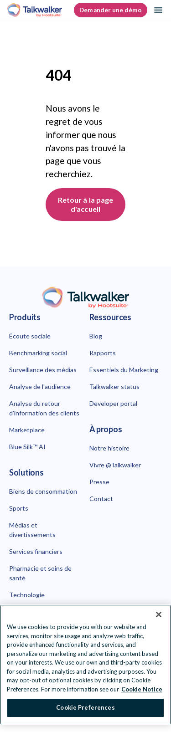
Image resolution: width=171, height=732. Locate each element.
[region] (85, 664)
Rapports (102, 353)
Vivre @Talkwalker (115, 465)
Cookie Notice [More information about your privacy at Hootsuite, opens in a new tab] (141, 689)
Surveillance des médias (43, 370)
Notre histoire (109, 448)
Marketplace (27, 430)
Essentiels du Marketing (123, 370)
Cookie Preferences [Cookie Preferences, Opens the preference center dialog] (85, 707)
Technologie (27, 595)
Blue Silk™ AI (27, 446)
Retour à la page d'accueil (86, 204)
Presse (99, 482)
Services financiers (35, 551)
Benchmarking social (38, 353)
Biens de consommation (43, 491)
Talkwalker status (114, 386)
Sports (18, 508)
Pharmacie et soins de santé (40, 573)
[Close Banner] (159, 614)
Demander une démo (110, 10)
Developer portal (113, 403)
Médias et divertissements (32, 529)
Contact (101, 498)
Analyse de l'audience (40, 386)
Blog (95, 336)
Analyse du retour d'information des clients (44, 408)
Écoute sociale (30, 336)
